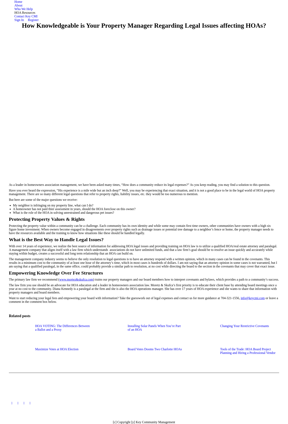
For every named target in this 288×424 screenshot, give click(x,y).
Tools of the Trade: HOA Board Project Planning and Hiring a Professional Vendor (247, 351)
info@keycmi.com (253, 298)
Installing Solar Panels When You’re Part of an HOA (154, 327)
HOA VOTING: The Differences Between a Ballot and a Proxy (62, 327)
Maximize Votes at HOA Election (56, 349)
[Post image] (20, 333)
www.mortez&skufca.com (76, 279)
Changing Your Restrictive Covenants (244, 326)
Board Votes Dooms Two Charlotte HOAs (155, 349)
